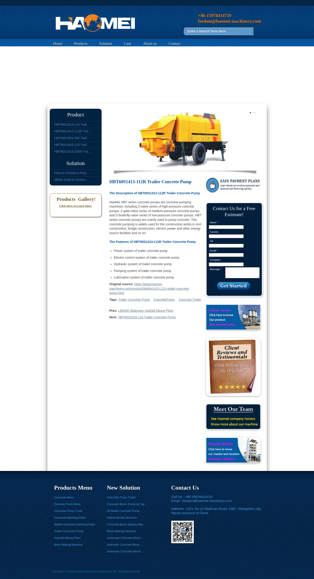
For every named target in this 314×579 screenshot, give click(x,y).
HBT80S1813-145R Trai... (73, 151)
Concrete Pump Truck (68, 511)
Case (127, 43)
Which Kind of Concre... (71, 179)
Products (81, 43)
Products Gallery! (76, 199)
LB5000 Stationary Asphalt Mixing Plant (145, 310)
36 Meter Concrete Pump (123, 511)
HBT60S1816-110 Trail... (72, 145)
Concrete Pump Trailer (121, 497)
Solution (105, 43)
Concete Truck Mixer (67, 504)
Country (214, 232)
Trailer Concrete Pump (92, 98)
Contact (174, 43)
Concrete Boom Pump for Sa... (127, 504)
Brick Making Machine (68, 544)
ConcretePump (164, 299)
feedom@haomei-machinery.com (207, 501)
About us (150, 43)
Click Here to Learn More (75, 206)
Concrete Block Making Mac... (126, 524)
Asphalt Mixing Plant (67, 538)
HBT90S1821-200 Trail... (72, 138)
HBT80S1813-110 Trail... (72, 124)
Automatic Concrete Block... (125, 538)
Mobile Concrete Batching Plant (74, 524)
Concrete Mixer (64, 497)
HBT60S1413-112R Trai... (73, 131)
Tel (211, 241)
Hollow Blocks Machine (122, 517)
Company (215, 259)
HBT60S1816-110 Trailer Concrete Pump (147, 317)
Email (214, 250)
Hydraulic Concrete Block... (124, 544)
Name (214, 222)
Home (58, 43)
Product (75, 115)
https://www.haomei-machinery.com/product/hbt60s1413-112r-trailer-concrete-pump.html (149, 288)
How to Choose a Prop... (72, 173)
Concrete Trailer (190, 299)
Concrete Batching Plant (70, 517)
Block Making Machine (121, 531)
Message (216, 269)
